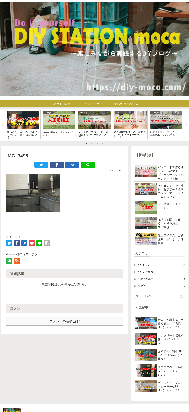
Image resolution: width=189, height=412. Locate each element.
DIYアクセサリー (159, 272)
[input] (159, 296)
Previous (2, 125)
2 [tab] (92, 143)
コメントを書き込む (64, 321)
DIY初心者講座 (159, 278)
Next (186, 125)
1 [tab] (86, 143)
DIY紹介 (159, 285)
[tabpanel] (23, 124)
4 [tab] (102, 143)
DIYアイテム (159, 265)
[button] (181, 297)
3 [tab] (97, 143)
